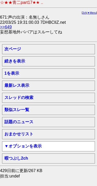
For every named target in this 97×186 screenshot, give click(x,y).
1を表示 (11, 73)
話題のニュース (18, 122)
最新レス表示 (16, 85)
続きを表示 (14, 61)
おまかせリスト (18, 134)
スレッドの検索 (18, 97)
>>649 (6, 27)
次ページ (12, 49)
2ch (85, 12)
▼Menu (91, 12)
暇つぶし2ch (16, 158)
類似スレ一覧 (16, 109)
